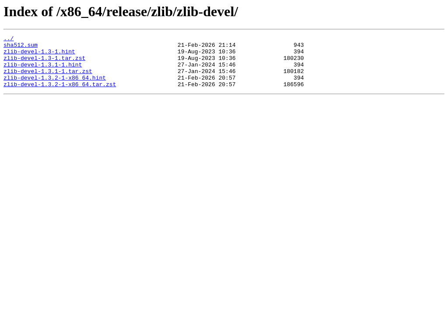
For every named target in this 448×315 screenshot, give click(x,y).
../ (9, 39)
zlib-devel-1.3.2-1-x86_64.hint (55, 87)
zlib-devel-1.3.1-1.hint (43, 71)
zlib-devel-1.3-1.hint (39, 55)
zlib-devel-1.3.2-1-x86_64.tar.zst (60, 94)
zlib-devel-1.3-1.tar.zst (44, 63)
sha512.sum (21, 47)
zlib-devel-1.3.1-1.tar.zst (48, 79)
